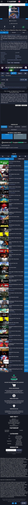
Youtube (21, 430)
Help (23, 503)
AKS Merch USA (19, 443)
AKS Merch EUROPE (18, 445)
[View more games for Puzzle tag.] (9, 63)
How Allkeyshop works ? (14, 420)
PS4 (9, 59)
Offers (2, 75)
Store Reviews (18, 441)
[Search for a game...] (14, 4)
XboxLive (14, 32)
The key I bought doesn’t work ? (14, 422)
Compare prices (5, 88)
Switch (20, 59)
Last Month (24, 126)
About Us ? (14, 419)
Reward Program (19, 438)
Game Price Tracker (19, 437)
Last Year (10, 126)
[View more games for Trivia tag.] (12, 63)
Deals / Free (19, 440)
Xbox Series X (16, 59)
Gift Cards (19, 439)
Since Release (4, 126)
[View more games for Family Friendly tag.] (17, 63)
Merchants (7, 431)
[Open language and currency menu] (20, 1)
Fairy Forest (17, 55)
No (15, 503)
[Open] (1, 1)
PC (7, 59)
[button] (26, 1)
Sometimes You (18, 56)
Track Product (14, 129)
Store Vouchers (19, 436)
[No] (26, 501)
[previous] (1, 18)
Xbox (16, 58)
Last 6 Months (17, 126)
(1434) (19, 142)
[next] (27, 18)
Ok (12, 503)
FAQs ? (14, 424)
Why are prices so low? (14, 421)
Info (4, 32)
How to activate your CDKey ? (14, 423)
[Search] (26, 4)
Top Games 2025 (19, 442)
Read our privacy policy (16, 501)
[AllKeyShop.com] (11, 1)
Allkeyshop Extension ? (14, 425)
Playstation (9, 441)
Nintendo (9, 443)
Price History (8, 75)
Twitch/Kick (7, 430)
